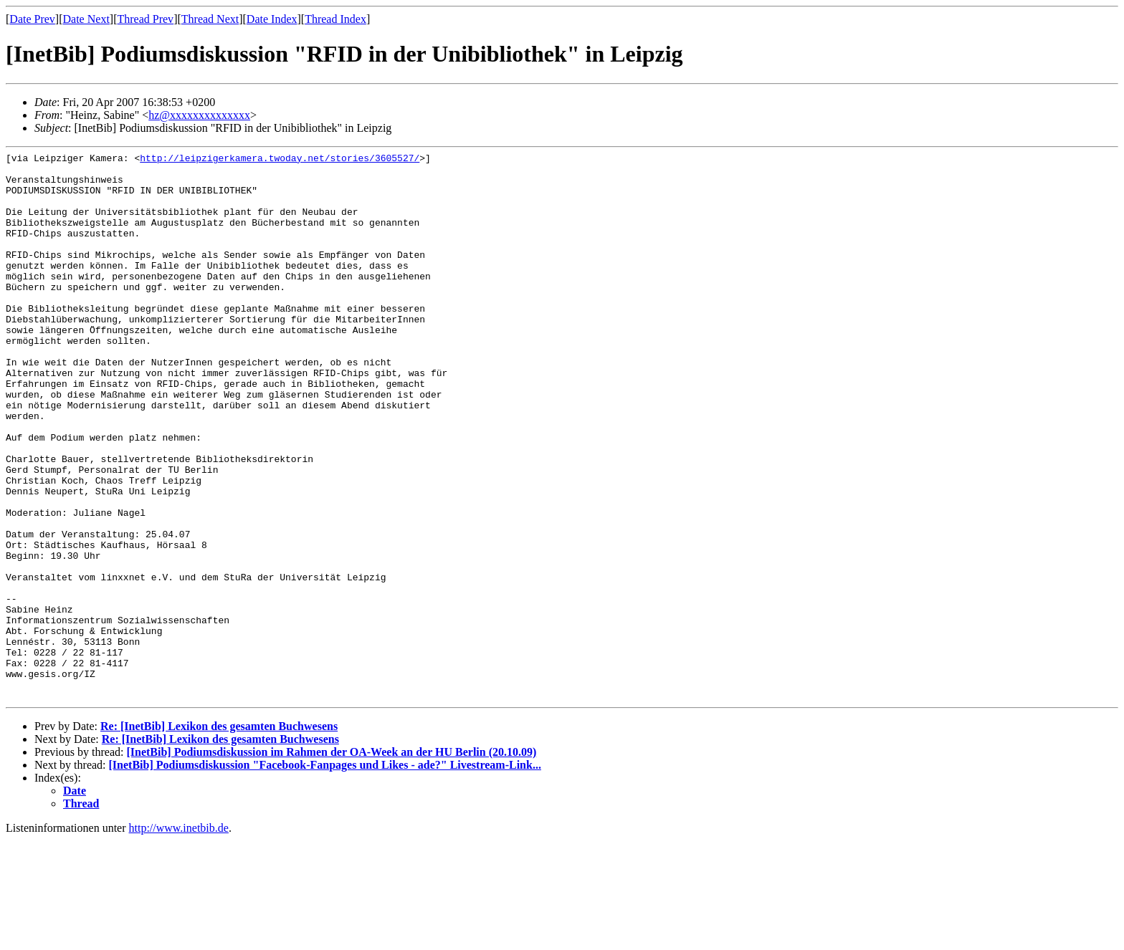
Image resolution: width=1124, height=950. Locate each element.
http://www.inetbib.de (179, 937)
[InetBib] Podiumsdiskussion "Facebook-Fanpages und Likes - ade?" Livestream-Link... (325, 874)
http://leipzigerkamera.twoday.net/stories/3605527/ (279, 159)
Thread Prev (145, 19)
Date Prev (32, 19)
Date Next (86, 19)
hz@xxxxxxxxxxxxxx (199, 115)
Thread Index (335, 19)
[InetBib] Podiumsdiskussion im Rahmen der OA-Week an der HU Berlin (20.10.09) (331, 861)
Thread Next (210, 19)
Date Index (272, 19)
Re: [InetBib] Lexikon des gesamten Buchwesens (219, 836)
